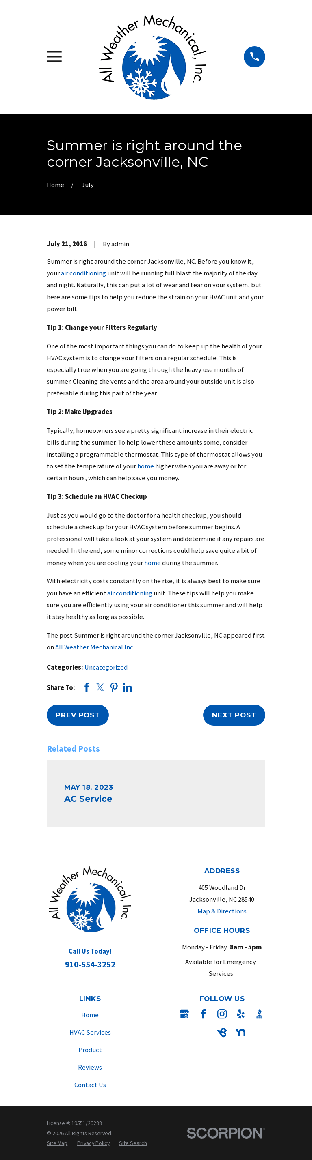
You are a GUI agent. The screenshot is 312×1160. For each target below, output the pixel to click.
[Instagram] (222, 1013)
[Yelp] (240, 1013)
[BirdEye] (222, 1032)
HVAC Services (90, 1032)
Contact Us (90, 1085)
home (145, 466)
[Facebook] (203, 1013)
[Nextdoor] (240, 1032)
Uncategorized (106, 667)
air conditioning (83, 273)
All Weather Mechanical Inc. (94, 647)
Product (90, 1050)
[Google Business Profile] (184, 1013)
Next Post (234, 715)
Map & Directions (222, 911)
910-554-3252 (90, 964)
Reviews (90, 1067)
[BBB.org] (259, 1013)
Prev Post (78, 715)
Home (90, 1015)
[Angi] (203, 1032)
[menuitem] (57, 1143)
